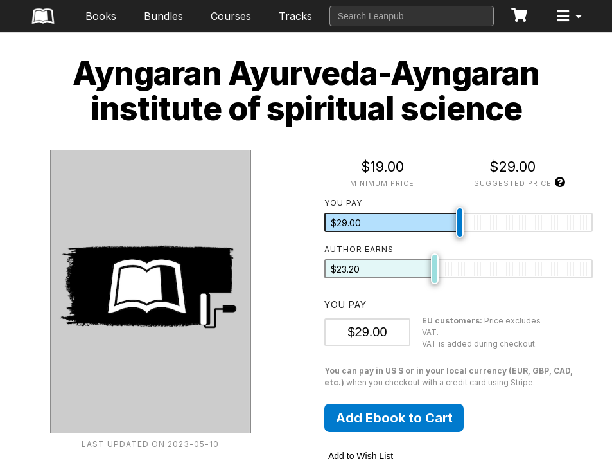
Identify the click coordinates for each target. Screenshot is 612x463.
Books (100, 16)
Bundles (163, 16)
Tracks (295, 16)
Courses (231, 16)
